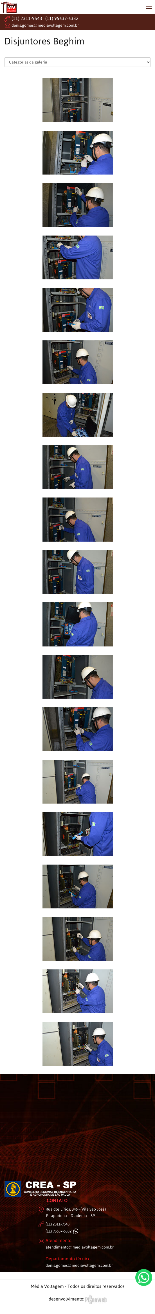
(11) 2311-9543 (27, 18)
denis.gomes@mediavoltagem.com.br (45, 25)
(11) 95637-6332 (61, 18)
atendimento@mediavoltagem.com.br (80, 1247)
